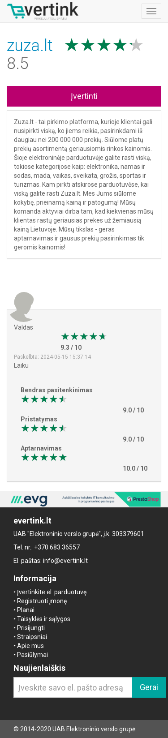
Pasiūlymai (32, 654)
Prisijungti (31, 627)
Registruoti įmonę (42, 601)
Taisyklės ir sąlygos (43, 618)
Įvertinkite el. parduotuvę (51, 592)
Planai (25, 610)
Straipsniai (32, 636)
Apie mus (30, 645)
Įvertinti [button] (84, 96)
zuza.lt (32, 45)
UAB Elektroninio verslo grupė (93, 729)
